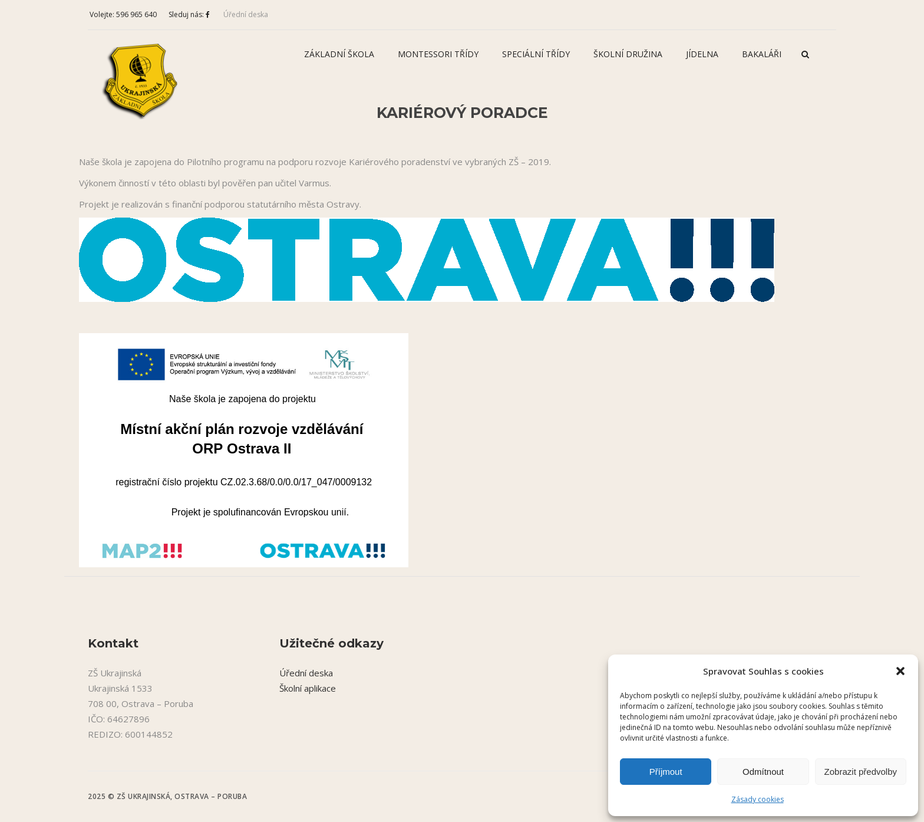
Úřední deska (245, 14)
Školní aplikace (307, 688)
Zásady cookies (757, 799)
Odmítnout (763, 772)
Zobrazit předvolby (860, 772)
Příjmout (665, 772)
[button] (900, 671)
